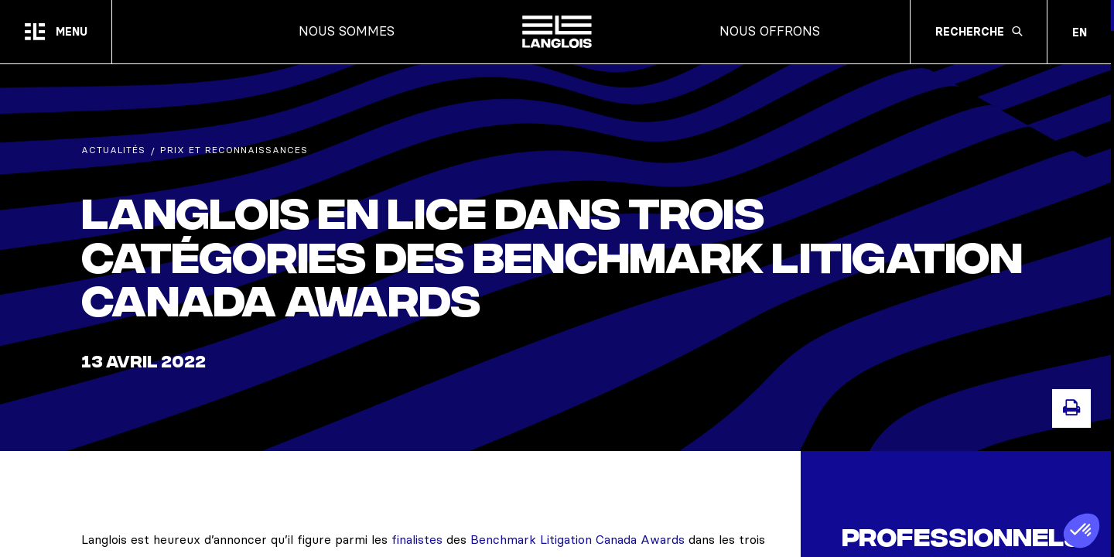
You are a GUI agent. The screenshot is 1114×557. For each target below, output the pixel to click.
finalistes (417, 539)
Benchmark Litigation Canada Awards (577, 539)
